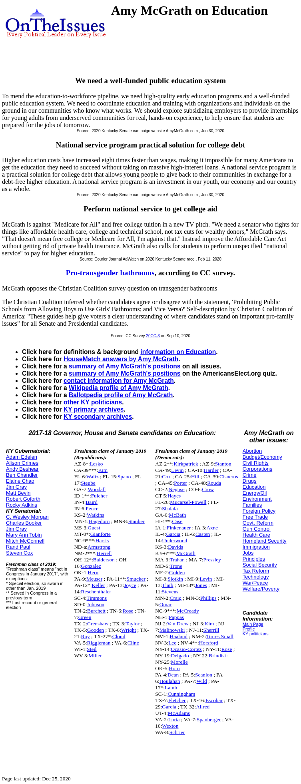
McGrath (185, 553)
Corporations (257, 469)
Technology (256, 577)
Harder (211, 470)
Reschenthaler (96, 592)
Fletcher (177, 700)
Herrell (104, 553)
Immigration (256, 547)
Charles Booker (24, 523)
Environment (257, 499)
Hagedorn (99, 521)
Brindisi (217, 656)
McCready (188, 611)
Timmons (97, 598)
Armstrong (99, 547)
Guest (94, 528)
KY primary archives (94, 409)
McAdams (179, 713)
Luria (174, 719)
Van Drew (178, 624)
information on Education (178, 351)
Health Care (256, 535)
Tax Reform (256, 571)
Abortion (252, 451)
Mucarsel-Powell (188, 502)
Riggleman (99, 643)
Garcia (173, 534)
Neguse (177, 489)
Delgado (180, 656)
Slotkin (175, 579)
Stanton (223, 464)
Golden (177, 572)
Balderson (104, 560)
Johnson (95, 604)
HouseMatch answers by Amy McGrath (121, 359)
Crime (250, 475)
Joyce (130, 585)
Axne (212, 528)
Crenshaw (97, 624)
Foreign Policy (259, 511)
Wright (128, 630)
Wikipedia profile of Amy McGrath (118, 387)
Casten (202, 534)
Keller (98, 585)
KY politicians (256, 633)
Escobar (214, 700)
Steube (88, 483)
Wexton (170, 726)
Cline (133, 643)
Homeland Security (265, 541)
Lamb (171, 687)
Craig (176, 598)
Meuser (94, 579)
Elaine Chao (20, 481)
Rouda (214, 483)
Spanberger (209, 719)
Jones (201, 585)
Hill (195, 477)
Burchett (96, 611)
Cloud (119, 636)
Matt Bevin (18, 493)
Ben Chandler (22, 475)
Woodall (97, 489)
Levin (177, 470)
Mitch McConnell (25, 541)
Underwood (174, 540)
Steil (91, 649)
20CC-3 (152, 336)
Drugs (250, 481)
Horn (174, 668)
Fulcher (99, 496)
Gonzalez (91, 566)
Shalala (169, 508)
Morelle (179, 662)
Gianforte (100, 534)
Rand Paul (18, 547)
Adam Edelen (21, 457)
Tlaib (167, 585)
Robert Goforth (23, 499)
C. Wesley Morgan (27, 517)
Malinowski (172, 630)
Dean (173, 675)
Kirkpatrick (185, 464)
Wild (202, 681)
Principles (254, 559)
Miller (95, 656)
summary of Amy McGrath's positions (125, 366)
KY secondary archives (98, 416)
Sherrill (211, 630)
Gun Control (257, 529)
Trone (176, 566)
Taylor (133, 624)
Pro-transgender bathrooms (110, 273)
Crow (208, 489)
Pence (92, 508)
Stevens (170, 592)
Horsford (208, 643)
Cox (166, 477)
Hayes (174, 496)
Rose (128, 611)
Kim (103, 470)
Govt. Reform (258, 523)
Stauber (136, 521)
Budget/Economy (262, 457)
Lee (172, 643)
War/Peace (255, 583)
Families (252, 505)
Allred (202, 707)
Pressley (212, 560)
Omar (165, 604)
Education (254, 487)
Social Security (260, 565)
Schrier (177, 732)
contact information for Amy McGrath (119, 380)
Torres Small (219, 636)
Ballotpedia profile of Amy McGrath (121, 395)
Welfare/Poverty (261, 589)
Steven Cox (19, 553)
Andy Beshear (22, 469)
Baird (92, 502)
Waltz (93, 477)
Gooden (95, 630)
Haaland (178, 636)
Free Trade (255, 517)
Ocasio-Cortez (186, 649)
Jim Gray (16, 487)
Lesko (96, 464)
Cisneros (228, 477)
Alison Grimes (22, 463)
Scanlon (203, 675)
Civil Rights (256, 463)
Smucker (136, 579)
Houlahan (169, 681)
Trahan (177, 560)
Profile (249, 629)
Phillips (208, 598)
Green (85, 617)
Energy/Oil (255, 493)
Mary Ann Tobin (24, 535)
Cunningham (181, 694)
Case (177, 521)
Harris (102, 540)
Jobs (248, 553)
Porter (180, 483)
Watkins (95, 515)
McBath (177, 515)
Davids (175, 547)
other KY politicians (93, 402)
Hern (93, 572)
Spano (124, 477)
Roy (85, 636)
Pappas (176, 617)
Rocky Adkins (21, 505)
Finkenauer (179, 528)
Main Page (253, 624)
